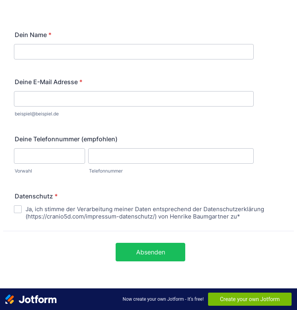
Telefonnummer (106, 171)
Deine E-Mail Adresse (48, 82)
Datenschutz (36, 196)
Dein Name (33, 35)
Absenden (150, 252)
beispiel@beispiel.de (37, 114)
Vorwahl (23, 171)
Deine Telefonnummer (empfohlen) (66, 139)
